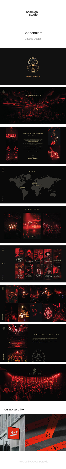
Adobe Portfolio (39, 461)
